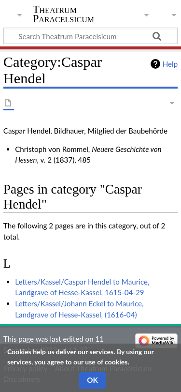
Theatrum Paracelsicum (63, 14)
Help (170, 64)
